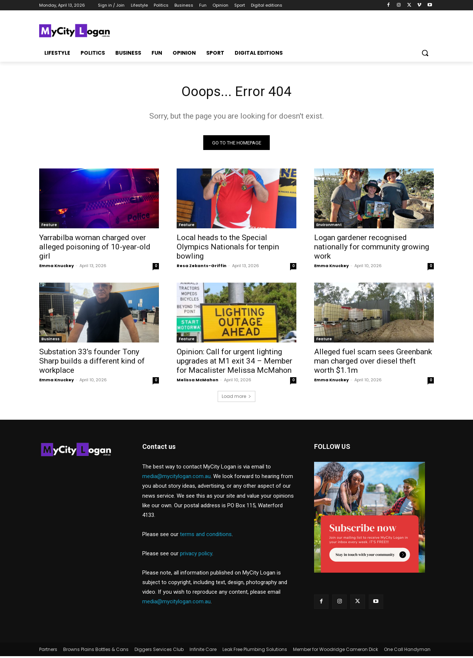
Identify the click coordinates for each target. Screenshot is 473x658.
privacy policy (196, 555)
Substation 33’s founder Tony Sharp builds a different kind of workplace (92, 362)
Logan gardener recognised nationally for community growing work (371, 248)
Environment (329, 226)
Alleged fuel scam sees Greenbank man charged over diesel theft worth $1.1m (373, 362)
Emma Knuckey (56, 267)
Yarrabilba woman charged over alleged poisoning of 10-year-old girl (94, 248)
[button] (425, 53)
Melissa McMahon (197, 382)
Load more (236, 398)
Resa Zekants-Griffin (202, 267)
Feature (49, 226)
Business (50, 341)
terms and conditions (206, 536)
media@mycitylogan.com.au (176, 478)
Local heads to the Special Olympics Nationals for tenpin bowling (228, 248)
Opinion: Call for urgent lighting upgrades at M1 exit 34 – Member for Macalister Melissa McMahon (234, 362)
